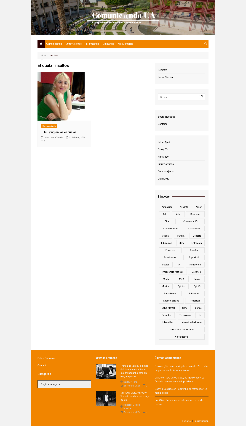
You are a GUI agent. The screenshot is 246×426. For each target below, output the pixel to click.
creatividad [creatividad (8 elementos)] (194, 228)
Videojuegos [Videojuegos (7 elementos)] (181, 336)
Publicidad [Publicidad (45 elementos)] (194, 293)
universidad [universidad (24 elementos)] (167, 322)
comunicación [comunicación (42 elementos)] (190, 221)
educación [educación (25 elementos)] (166, 243)
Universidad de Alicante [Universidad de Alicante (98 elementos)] (182, 329)
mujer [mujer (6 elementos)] (197, 279)
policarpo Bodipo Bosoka (130, 407)
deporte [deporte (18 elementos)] (197, 235)
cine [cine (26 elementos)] (167, 221)
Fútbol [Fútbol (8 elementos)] (165, 264)
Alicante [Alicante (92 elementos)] (184, 207)
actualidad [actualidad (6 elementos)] (167, 207)
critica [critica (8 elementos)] (165, 235)
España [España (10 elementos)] (194, 250)
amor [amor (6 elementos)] (199, 207)
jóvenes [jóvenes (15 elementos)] (196, 271)
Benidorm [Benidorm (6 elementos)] (195, 214)
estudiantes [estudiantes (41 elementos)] (170, 257)
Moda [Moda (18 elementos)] (166, 279)
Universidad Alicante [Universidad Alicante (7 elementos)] (191, 322)
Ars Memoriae (125, 43)
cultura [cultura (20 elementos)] (180, 235)
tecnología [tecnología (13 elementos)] (185, 315)
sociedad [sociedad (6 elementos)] (166, 315)
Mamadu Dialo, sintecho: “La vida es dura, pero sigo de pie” (135, 396)
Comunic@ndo (54, 43)
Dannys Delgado (164, 388)
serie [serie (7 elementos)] (184, 308)
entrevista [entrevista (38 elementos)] (197, 243)
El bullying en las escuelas (58, 132)
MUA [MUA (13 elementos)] (181, 279)
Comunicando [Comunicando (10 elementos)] (170, 228)
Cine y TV (163, 149)
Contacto (163, 123)
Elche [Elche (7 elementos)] (181, 243)
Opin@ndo (108, 43)
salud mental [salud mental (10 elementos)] (168, 308)
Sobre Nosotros (166, 116)
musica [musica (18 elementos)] (165, 286)
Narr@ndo (163, 156)
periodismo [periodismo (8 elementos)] (170, 293)
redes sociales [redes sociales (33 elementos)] (171, 300)
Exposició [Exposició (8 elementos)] (194, 257)
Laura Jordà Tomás (52, 137)
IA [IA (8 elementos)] (179, 264)
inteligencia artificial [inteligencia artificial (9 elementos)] (172, 271)
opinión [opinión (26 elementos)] (197, 286)
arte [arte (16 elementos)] (178, 214)
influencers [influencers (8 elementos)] (195, 264)
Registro (162, 70)
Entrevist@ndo (74, 43)
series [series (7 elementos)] (198, 308)
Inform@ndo (92, 43)
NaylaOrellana (128, 382)
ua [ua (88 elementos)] (200, 315)
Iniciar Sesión (165, 77)
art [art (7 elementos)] (164, 214)
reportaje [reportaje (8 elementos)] (195, 300)
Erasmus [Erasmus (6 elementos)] (170, 250)
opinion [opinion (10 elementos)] (181, 286)
